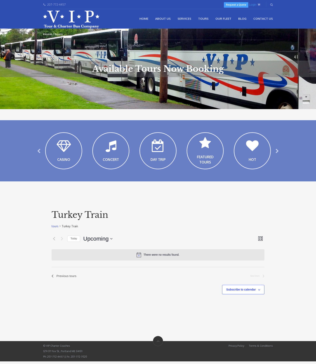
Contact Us (263, 19)
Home (143, 19)
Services (184, 19)
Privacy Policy (236, 348)
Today (74, 241)
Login (252, 4)
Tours (203, 19)
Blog (242, 19)
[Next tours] (61, 241)
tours (55, 228)
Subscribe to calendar (241, 292)
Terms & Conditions (261, 348)
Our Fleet (223, 19)
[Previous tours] (54, 241)
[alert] (158, 257)
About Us (163, 19)
